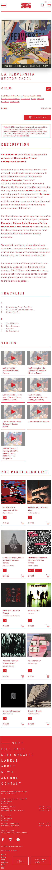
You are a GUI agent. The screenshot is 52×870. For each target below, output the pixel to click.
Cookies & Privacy (9, 850)
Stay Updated (17, 755)
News (7, 772)
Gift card (13, 749)
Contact (11, 783)
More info (3, 866)
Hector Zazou (16, 78)
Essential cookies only (40, 860)
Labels (9, 760)
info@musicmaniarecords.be (14, 791)
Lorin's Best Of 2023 (10, 99)
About (8, 766)
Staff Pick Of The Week (11, 96)
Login (49, 2)
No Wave (5, 102)
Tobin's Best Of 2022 (32, 96)
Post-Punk (14, 102)
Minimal (40, 99)
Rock (33, 99)
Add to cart (37, 117)
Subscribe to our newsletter (14, 833)
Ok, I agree (20, 861)
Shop (18, 743)
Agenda (10, 778)
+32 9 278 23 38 (8, 793)
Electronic (25, 99)
